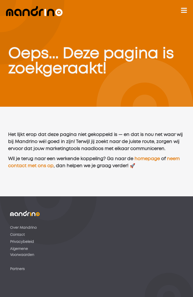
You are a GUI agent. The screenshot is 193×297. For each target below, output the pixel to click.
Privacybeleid (22, 242)
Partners (17, 269)
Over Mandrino (23, 228)
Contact (17, 235)
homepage (147, 160)
